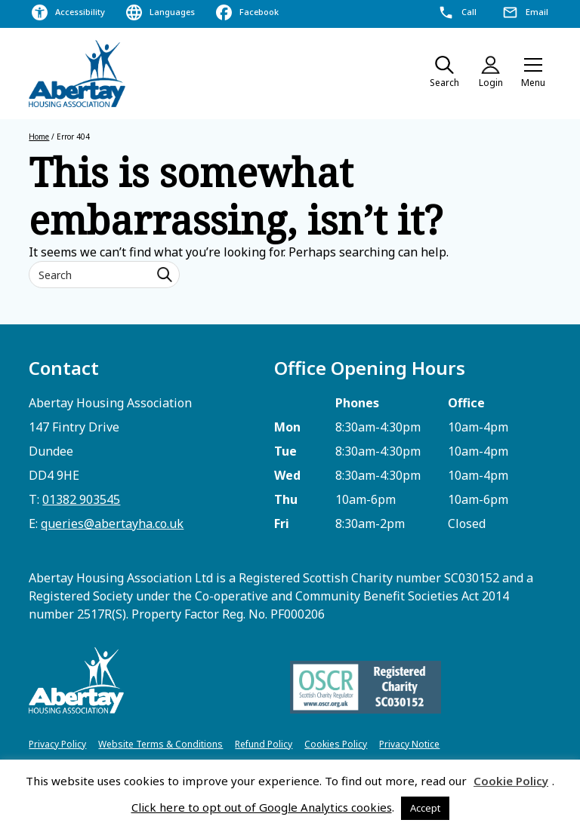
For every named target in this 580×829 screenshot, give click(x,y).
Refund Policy (263, 744)
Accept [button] (425, 808)
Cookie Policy (511, 780)
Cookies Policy (335, 744)
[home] (78, 73)
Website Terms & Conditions (160, 744)
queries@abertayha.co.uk (112, 523)
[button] (533, 74)
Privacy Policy (57, 744)
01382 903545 (81, 499)
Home (39, 136)
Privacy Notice (409, 744)
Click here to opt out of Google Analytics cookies (261, 807)
